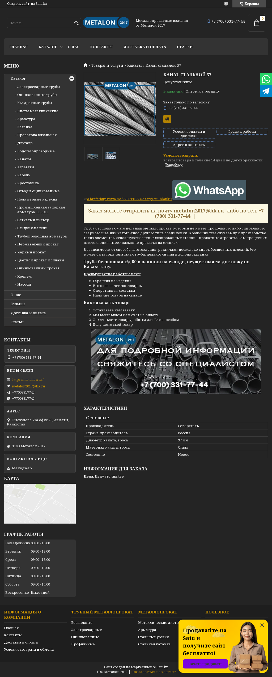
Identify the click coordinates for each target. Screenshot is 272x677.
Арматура (26, 118)
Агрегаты (25, 167)
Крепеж (24, 276)
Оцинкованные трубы (37, 94)
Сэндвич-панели (32, 227)
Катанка (24, 126)
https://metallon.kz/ (28, 379)
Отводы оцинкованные (38, 191)
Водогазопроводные (36, 151)
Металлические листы (158, 622)
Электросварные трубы (38, 86)
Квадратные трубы (34, 102)
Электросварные (86, 629)
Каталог (48, 46)
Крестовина (28, 183)
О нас (73, 46)
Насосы (24, 284)
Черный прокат (31, 252)
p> (88, 199)
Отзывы (18, 304)
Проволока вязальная (37, 134)
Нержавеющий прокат (38, 244)
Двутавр (25, 142)
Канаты (134, 65)
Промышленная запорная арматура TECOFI (41, 209)
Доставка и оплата (145, 46)
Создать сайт (18, 4)
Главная (18, 46)
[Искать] (76, 23)
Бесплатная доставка (167, 119)
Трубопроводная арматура (42, 236)
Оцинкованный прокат (38, 268)
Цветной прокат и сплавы (40, 260)
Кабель (23, 175)
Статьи (185, 46)
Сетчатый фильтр (33, 220)
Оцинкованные (85, 636)
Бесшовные (81, 622)
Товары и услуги (107, 65)
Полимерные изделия (37, 199)
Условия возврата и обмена (29, 649)
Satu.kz (162, 667)
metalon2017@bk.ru (28, 386)
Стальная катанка (154, 644)
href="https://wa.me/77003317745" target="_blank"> (168, 199)
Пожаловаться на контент (153, 672)
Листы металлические (37, 110)
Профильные (83, 644)
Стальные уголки (153, 636)
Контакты (101, 46)
